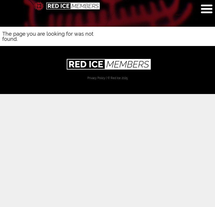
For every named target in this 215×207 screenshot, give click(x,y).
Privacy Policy (96, 78)
